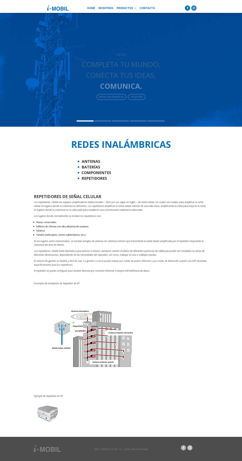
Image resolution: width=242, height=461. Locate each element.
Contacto (147, 8)
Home (91, 8)
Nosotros (106, 8)
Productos (125, 8)
